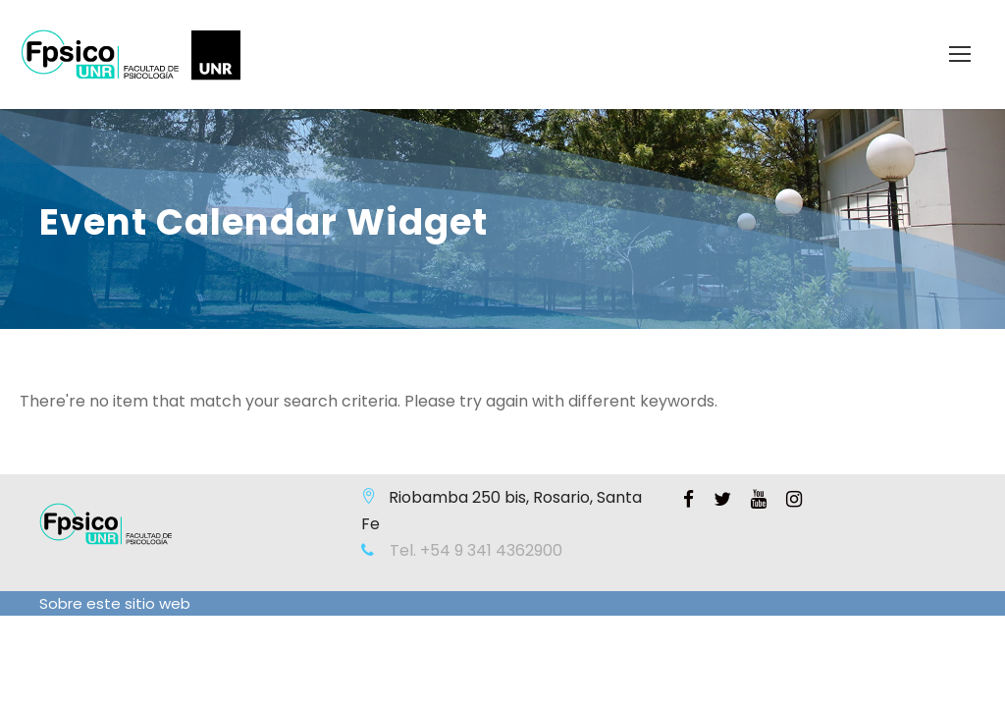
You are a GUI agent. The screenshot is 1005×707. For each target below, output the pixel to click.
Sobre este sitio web (114, 603)
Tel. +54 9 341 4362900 (474, 550)
